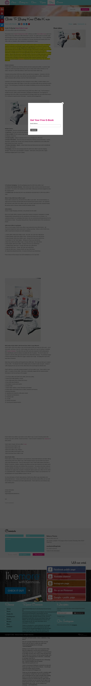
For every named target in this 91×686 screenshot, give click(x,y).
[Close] (62, 103)
